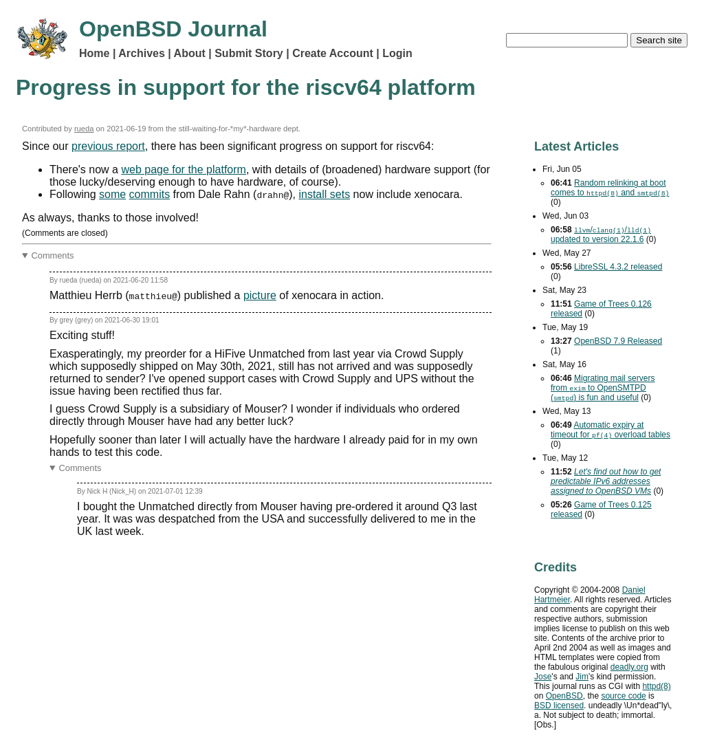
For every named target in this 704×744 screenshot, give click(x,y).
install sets (324, 194)
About (190, 53)
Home (94, 53)
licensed (559, 705)
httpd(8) (656, 686)
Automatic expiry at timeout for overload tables (610, 429)
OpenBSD (564, 696)
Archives (141, 53)
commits (149, 194)
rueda (84, 128)
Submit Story (248, 53)
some (112, 194)
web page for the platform (183, 169)
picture (259, 295)
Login (397, 53)
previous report (108, 146)
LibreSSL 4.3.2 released (618, 267)
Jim (581, 676)
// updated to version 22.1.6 (601, 234)
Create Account (332, 53)
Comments (53, 255)
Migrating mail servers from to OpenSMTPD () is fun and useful (602, 387)
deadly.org (629, 667)
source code (623, 696)
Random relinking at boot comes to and (610, 187)
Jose (542, 676)
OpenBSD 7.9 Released (618, 341)
